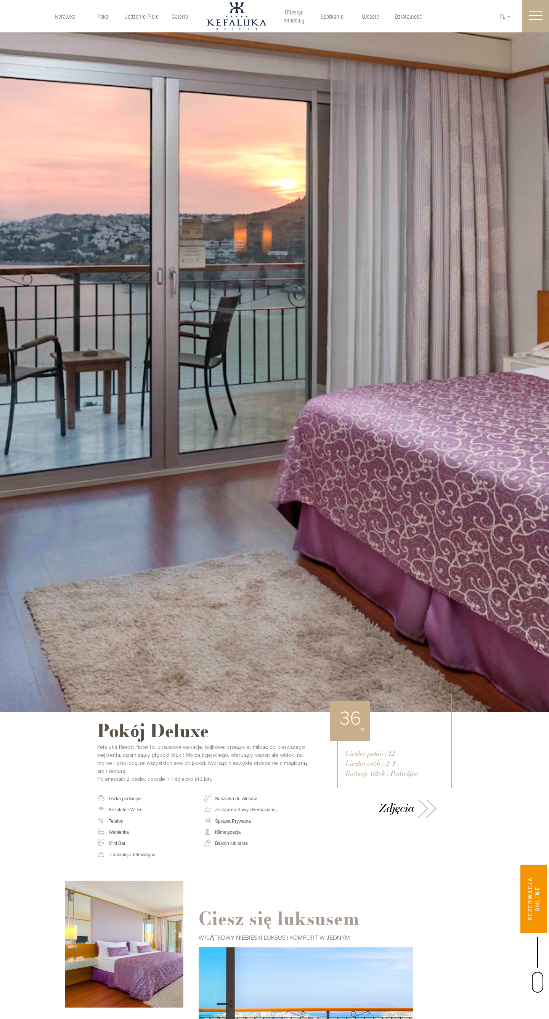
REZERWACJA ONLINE (534, 899)
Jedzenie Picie (142, 16)
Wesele (370, 16)
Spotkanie (332, 16)
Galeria (180, 16)
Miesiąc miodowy (294, 16)
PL (504, 16)
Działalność (408, 16)
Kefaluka (65, 16)
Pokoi (103, 16)
